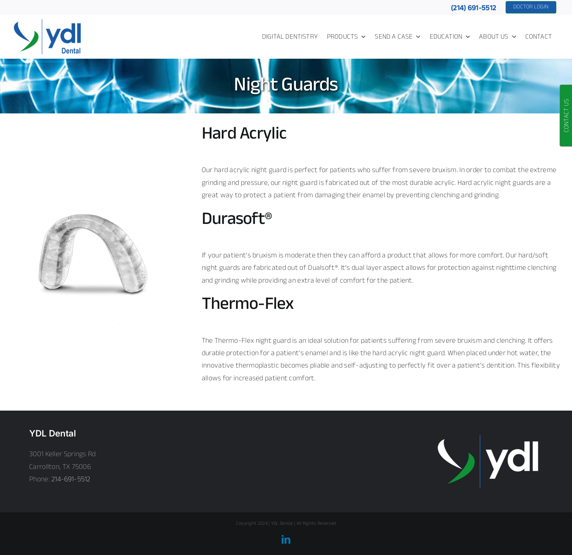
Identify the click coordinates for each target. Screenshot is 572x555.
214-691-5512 (70, 479)
